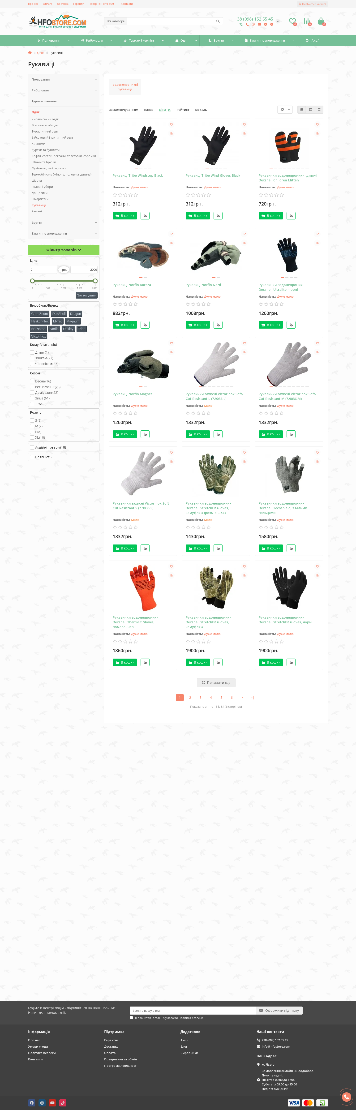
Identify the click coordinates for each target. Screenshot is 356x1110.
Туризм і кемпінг (139, 40)
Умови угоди (38, 1046)
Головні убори (42, 186)
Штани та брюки (44, 162)
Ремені (37, 211)
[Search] (175, 21)
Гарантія (78, 3)
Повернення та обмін (102, 3)
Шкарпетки (40, 199)
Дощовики (39, 193)
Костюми (38, 143)
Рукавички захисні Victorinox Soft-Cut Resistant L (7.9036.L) (214, 396)
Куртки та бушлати (46, 150)
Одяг (181, 40)
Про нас (33, 3)
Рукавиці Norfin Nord (203, 285)
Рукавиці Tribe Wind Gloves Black (213, 175)
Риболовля (92, 40)
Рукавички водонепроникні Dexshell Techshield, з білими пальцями (283, 508)
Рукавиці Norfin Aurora (132, 285)
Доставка (63, 3)
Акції (312, 40)
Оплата (47, 3)
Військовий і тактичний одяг (52, 137)
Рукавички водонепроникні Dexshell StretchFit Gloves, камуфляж (209, 622)
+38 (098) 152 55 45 (275, 1040)
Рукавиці (39, 205)
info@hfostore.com (276, 1046)
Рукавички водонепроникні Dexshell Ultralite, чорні (282, 287)
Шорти (37, 180)
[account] (312, 4)
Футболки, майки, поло (49, 168)
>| (252, 697)
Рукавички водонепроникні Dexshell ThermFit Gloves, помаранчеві (136, 622)
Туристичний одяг (45, 131)
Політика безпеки (42, 1053)
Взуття (216, 40)
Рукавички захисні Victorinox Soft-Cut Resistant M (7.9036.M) (287, 396)
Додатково (190, 1031)
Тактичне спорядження (264, 40)
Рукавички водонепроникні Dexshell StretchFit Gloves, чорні (285, 619)
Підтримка (114, 1031)
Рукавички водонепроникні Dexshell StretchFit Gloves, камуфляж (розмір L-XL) (209, 508)
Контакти (127, 3)
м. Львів (268, 1064)
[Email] (193, 1011)
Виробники (189, 1053)
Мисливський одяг (45, 125)
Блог (184, 1046)
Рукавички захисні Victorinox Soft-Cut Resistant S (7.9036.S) (141, 505)
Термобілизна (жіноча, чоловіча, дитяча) (61, 174)
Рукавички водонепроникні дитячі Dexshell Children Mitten (288, 177)
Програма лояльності (120, 1065)
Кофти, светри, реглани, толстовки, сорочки (64, 156)
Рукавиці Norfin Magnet (132, 394)
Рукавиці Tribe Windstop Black (138, 175)
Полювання (48, 40)
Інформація (39, 1031)
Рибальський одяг (45, 119)
